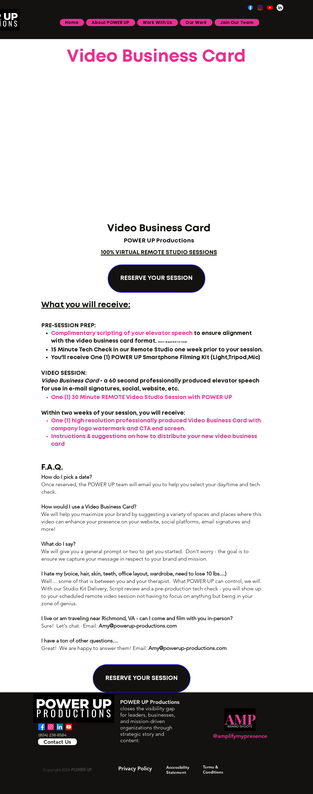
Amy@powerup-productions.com (138, 626)
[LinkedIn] (280, 7)
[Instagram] (260, 7)
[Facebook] (250, 7)
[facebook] (41, 727)
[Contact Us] (57, 741)
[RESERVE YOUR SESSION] (156, 278)
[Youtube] (270, 7)
